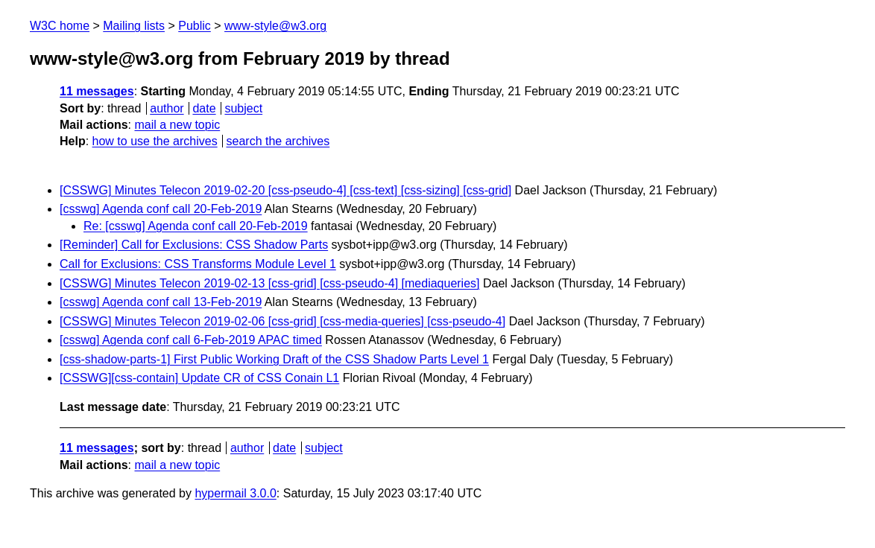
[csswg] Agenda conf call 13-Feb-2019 (161, 302)
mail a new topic (177, 124)
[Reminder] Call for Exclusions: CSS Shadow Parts (194, 244)
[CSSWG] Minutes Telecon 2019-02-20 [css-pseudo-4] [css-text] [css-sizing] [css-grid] (285, 190)
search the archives (278, 141)
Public (194, 25)
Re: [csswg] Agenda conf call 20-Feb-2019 (195, 226)
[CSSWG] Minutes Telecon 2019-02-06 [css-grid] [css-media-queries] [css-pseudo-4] (282, 321)
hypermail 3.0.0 (235, 493)
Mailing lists (134, 25)
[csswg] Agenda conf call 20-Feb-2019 (161, 209)
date (203, 108)
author (166, 108)
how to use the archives (155, 141)
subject (243, 108)
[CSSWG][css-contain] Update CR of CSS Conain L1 (199, 378)
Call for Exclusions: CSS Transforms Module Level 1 (198, 264)
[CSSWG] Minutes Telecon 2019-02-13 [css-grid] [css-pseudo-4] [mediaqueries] (270, 283)
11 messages (97, 91)
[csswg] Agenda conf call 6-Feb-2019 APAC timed (191, 340)
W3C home (59, 25)
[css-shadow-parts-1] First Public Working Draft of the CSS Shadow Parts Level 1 (274, 359)
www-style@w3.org (275, 25)
